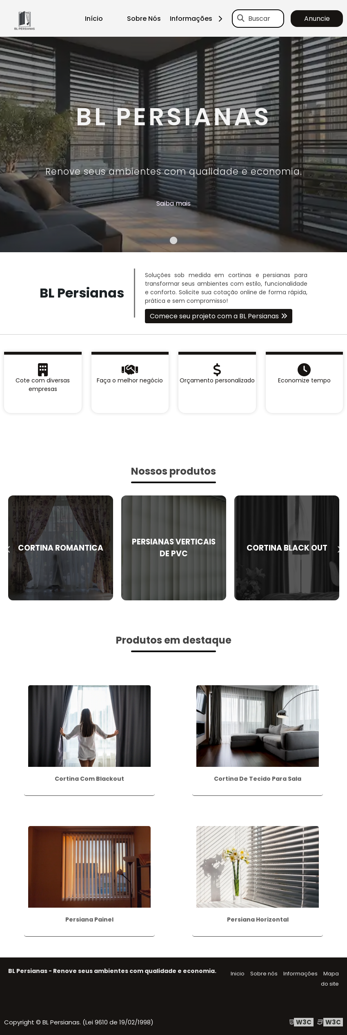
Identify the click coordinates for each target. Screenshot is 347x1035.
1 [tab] (173, 242)
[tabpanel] (173, 144)
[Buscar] (241, 18)
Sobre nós (264, 973)
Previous (8, 548)
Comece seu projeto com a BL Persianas (214, 316)
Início (94, 18)
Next (339, 548)
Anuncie (317, 18)
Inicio (238, 973)
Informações (199, 18)
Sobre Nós (144, 18)
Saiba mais (173, 203)
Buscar (259, 18)
